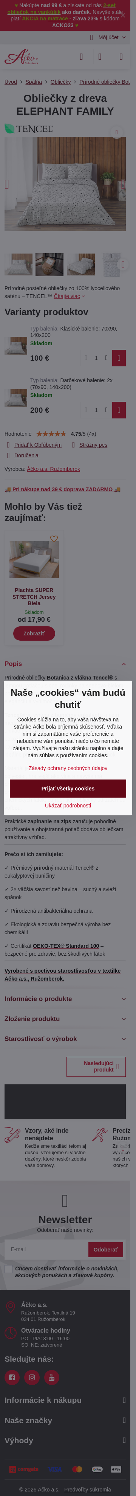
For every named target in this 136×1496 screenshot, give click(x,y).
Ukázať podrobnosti (68, 806)
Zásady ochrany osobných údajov (68, 768)
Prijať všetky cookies (68, 789)
